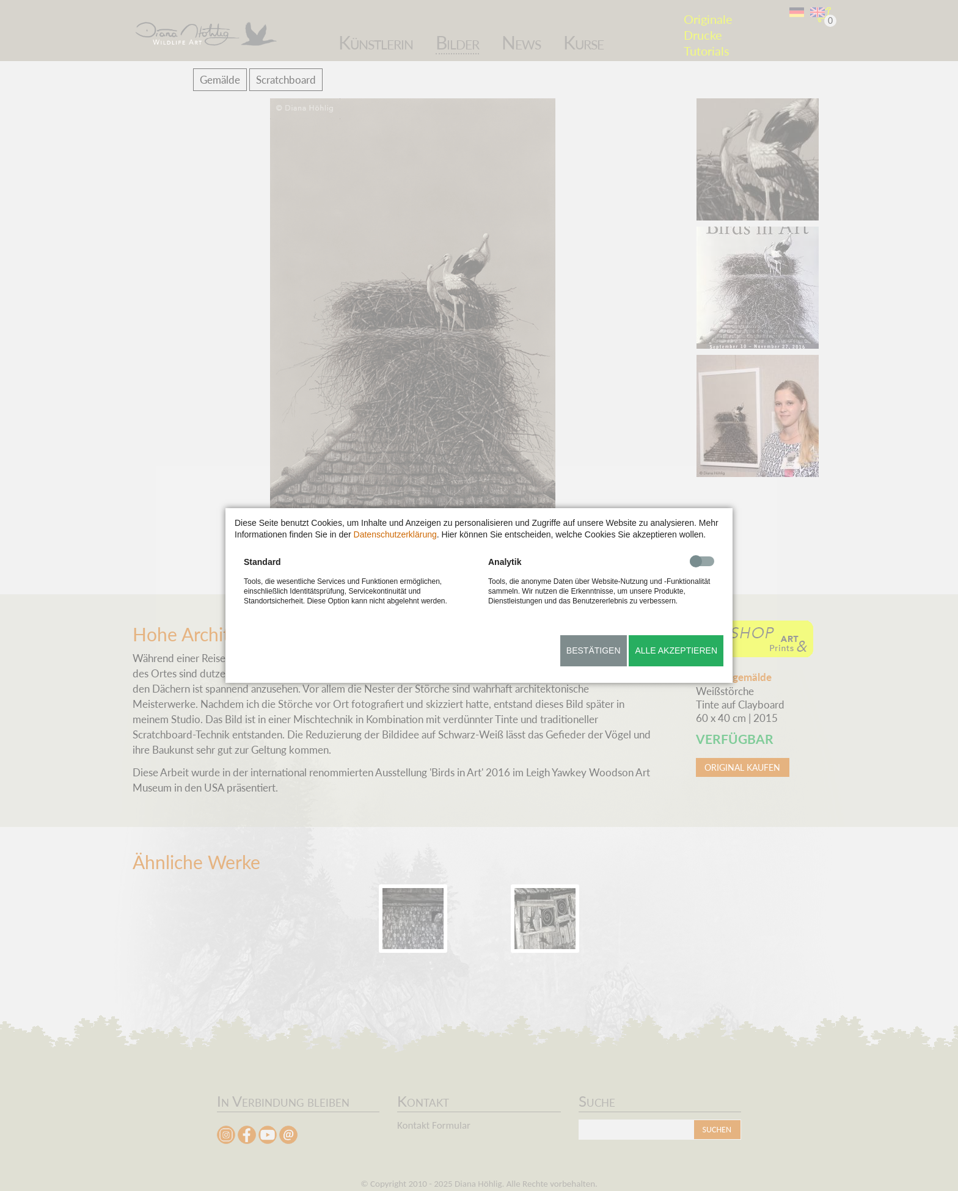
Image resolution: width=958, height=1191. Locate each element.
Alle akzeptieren (676, 650)
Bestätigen (593, 650)
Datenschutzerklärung (395, 534)
